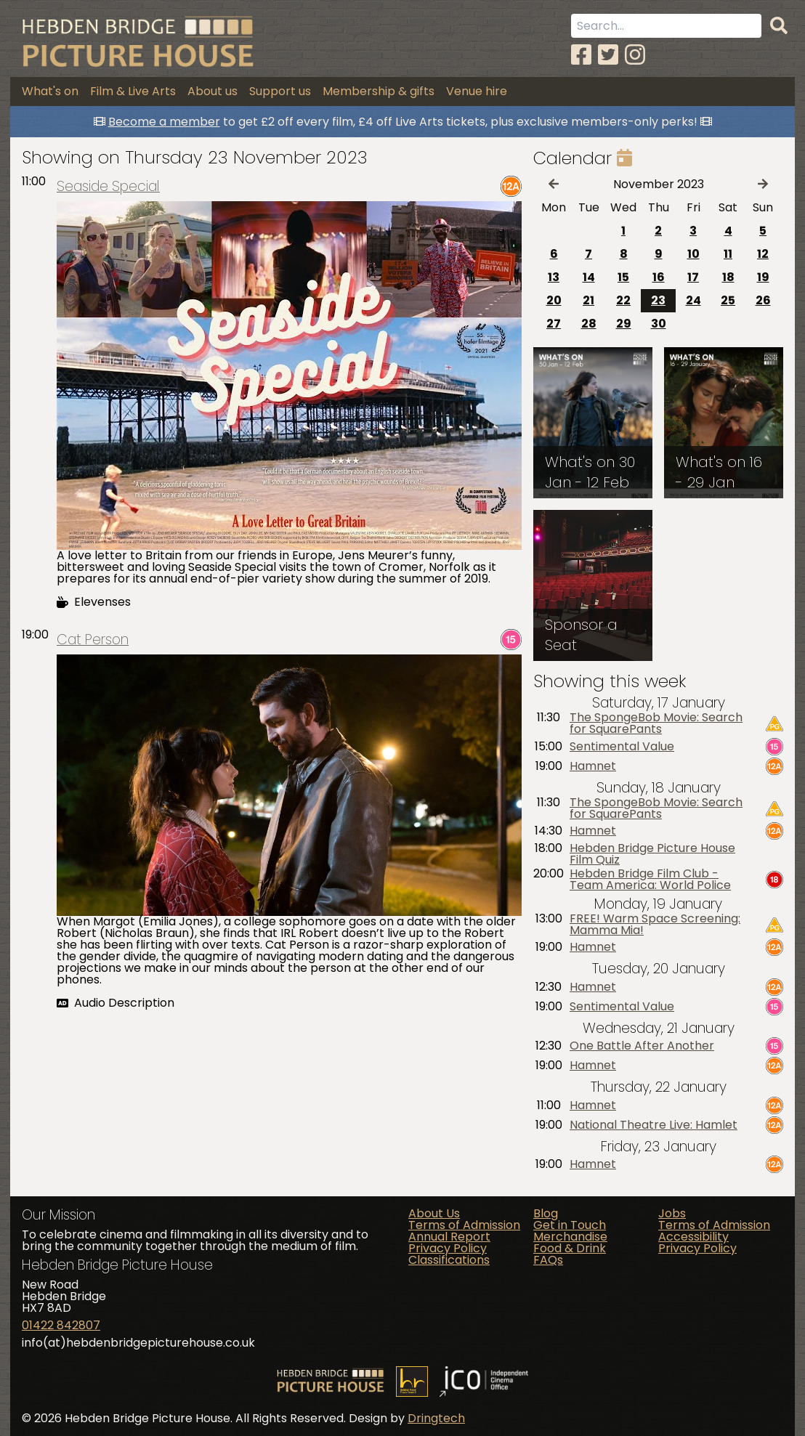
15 (623, 277)
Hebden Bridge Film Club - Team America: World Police (650, 879)
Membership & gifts (378, 91)
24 (693, 300)
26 (763, 300)
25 (728, 300)
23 (658, 300)
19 (763, 277)
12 (763, 254)
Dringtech (436, 1418)
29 (623, 323)
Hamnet (593, 766)
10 (693, 254)
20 (554, 300)
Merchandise (570, 1236)
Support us (280, 91)
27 (553, 323)
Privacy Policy (447, 1248)
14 (589, 277)
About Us (434, 1213)
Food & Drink (569, 1248)
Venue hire (476, 91)
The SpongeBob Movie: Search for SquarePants (656, 723)
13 (553, 277)
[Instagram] (635, 54)
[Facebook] (581, 54)
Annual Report (449, 1236)
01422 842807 (61, 1325)
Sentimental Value (622, 747)
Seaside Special (108, 186)
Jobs (672, 1213)
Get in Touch (569, 1225)
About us (212, 91)
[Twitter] (608, 54)
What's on (50, 91)
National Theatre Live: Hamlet (653, 1125)
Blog (545, 1213)
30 (658, 323)
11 (728, 254)
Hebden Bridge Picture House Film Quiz (652, 854)
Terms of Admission (464, 1225)
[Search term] (666, 26)
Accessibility (693, 1236)
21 (588, 300)
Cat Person (93, 639)
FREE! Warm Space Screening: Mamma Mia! (655, 924)
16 (658, 277)
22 (623, 300)
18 (728, 277)
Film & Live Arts (133, 91)
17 (693, 277)
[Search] (778, 26)
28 (588, 323)
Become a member (164, 121)
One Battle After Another (642, 1046)
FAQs (548, 1260)
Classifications (449, 1260)
